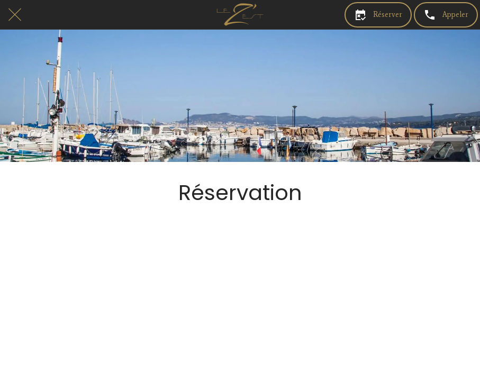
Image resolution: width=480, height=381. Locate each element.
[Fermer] (14, 14)
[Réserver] (378, 15)
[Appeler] (446, 15)
